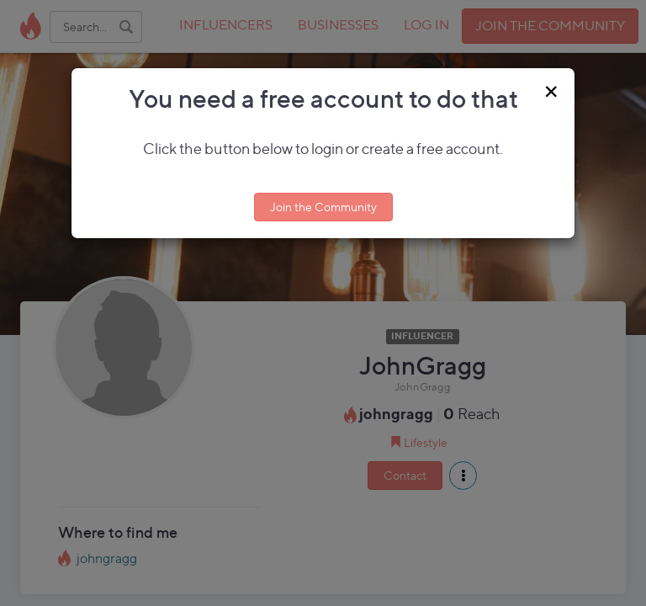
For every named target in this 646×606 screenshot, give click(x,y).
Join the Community (323, 206)
